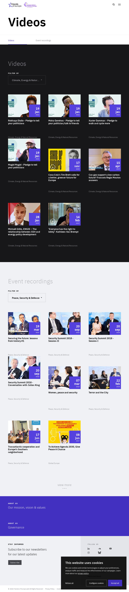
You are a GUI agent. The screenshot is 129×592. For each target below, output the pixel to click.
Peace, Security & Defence (27, 296)
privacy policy (83, 573)
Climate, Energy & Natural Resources (29, 79)
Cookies (59, 589)
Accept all (115, 583)
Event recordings (43, 40)
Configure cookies (96, 583)
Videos (11, 40)
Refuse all (69, 583)
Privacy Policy (49, 589)
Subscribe (15, 562)
